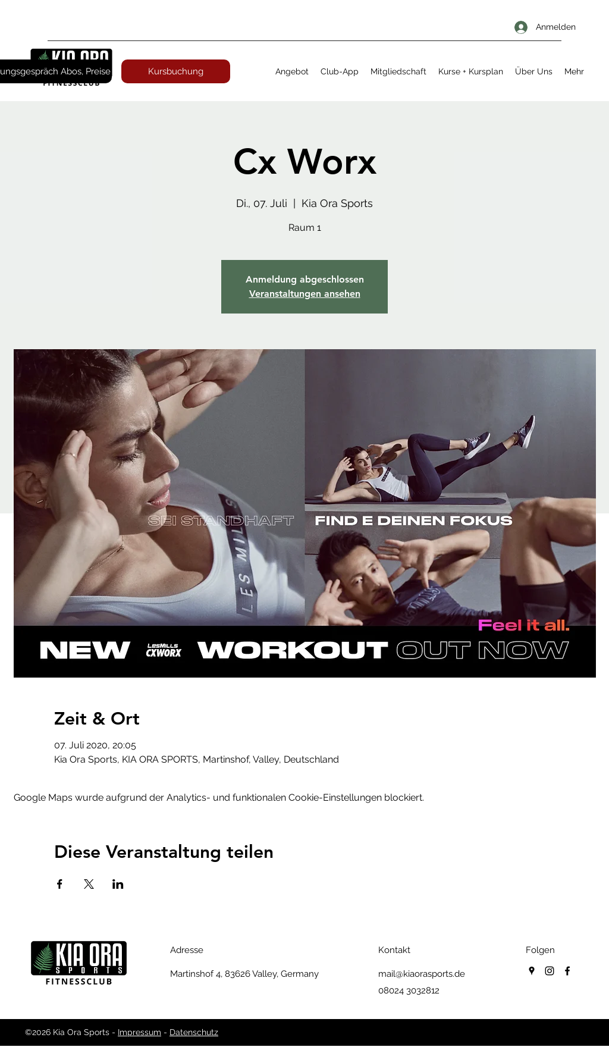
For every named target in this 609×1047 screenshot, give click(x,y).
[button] (292, 71)
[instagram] (549, 971)
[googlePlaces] (532, 971)
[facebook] (567, 971)
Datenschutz (193, 1032)
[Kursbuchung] (175, 71)
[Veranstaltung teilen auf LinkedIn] (118, 884)
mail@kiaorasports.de (421, 973)
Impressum (139, 1032)
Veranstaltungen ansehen (304, 293)
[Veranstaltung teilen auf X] (89, 884)
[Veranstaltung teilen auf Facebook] (59, 884)
